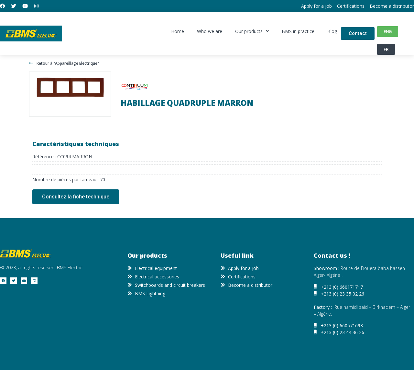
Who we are (209, 31)
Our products (252, 31)
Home (177, 31)
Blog (332, 31)
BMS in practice (298, 31)
